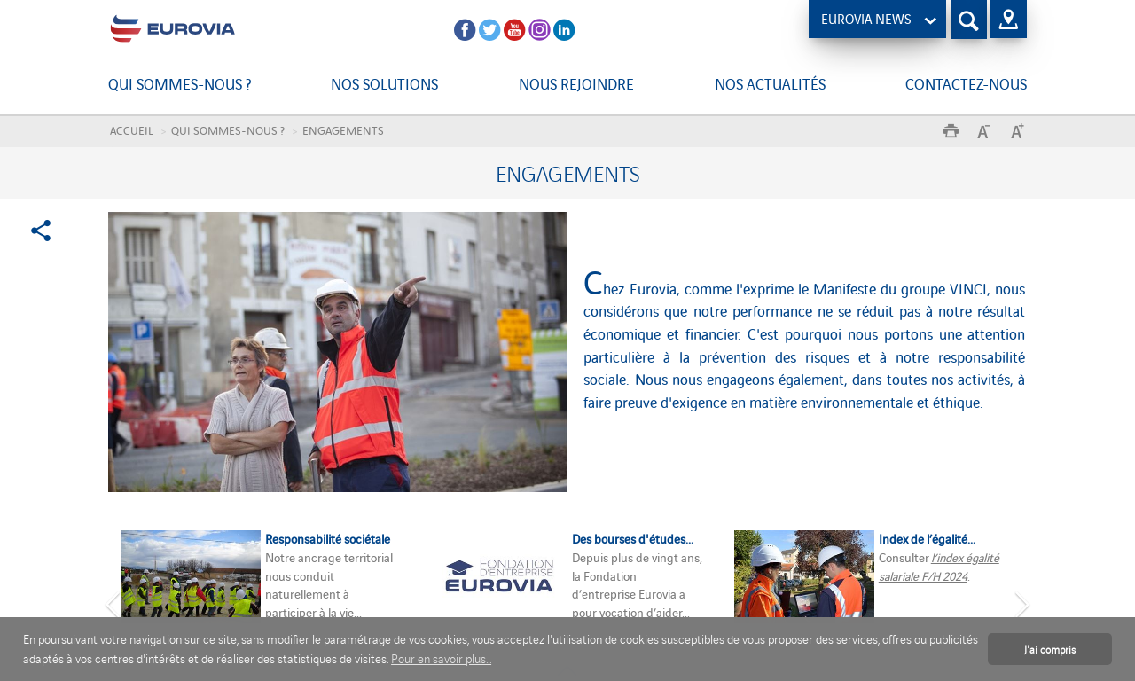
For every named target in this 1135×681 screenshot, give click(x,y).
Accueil (131, 129)
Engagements (343, 129)
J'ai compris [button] (1050, 648)
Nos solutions (384, 83)
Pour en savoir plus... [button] (441, 658)
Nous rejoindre (576, 83)
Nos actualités (770, 83)
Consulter (905, 557)
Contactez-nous (966, 83)
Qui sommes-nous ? (179, 83)
